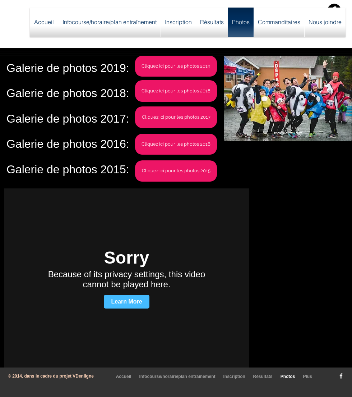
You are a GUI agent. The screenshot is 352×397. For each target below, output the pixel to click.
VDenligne (83, 376)
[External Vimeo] (126, 278)
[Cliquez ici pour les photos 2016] (176, 144)
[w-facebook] (341, 376)
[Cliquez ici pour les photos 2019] (176, 66)
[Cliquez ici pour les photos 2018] (176, 91)
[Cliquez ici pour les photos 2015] (176, 171)
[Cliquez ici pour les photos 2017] (176, 117)
